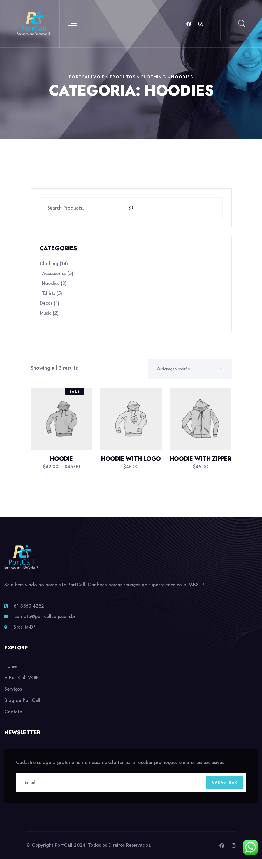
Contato (13, 711)
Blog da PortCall (22, 700)
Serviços (13, 689)
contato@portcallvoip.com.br (44, 616)
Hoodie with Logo (131, 459)
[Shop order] (190, 369)
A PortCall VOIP (21, 677)
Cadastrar (224, 782)
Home (10, 666)
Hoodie (61, 459)
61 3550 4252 (29, 606)
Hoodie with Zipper (200, 459)
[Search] (133, 208)
